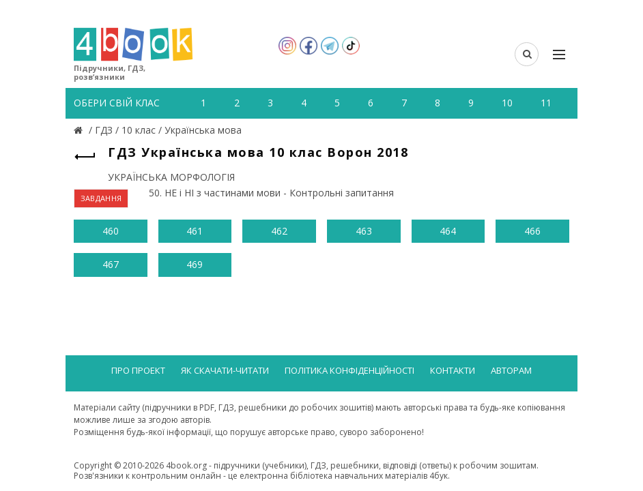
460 (110, 230)
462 (279, 230)
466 (532, 230)
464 (448, 230)
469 (194, 264)
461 (194, 230)
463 (364, 230)
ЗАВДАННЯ (101, 198)
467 (110, 264)
